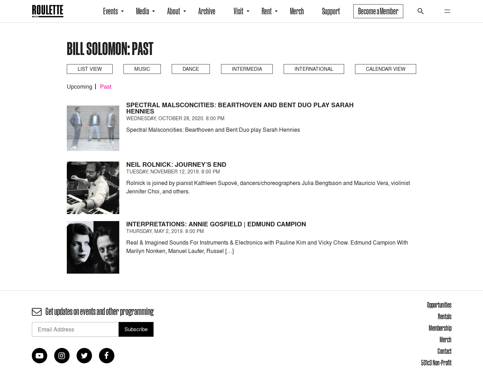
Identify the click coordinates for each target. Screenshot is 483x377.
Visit (238, 11)
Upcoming (79, 86)
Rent (267, 11)
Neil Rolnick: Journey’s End (176, 164)
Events (110, 11)
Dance (191, 69)
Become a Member (378, 11)
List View (90, 69)
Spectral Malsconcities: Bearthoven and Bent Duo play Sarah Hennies (240, 108)
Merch (297, 11)
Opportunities (439, 304)
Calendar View (385, 69)
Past (105, 86)
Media (142, 11)
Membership (440, 328)
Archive (206, 11)
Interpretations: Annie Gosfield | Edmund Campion (216, 224)
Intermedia (247, 69)
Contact (445, 351)
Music (142, 69)
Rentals (445, 316)
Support (331, 11)
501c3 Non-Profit (436, 362)
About (173, 11)
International (313, 69)
